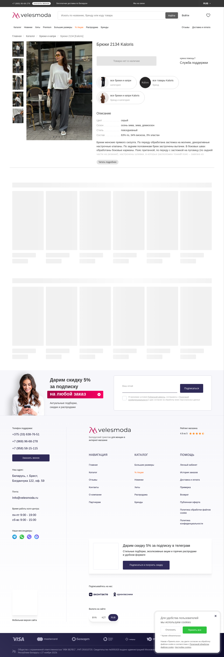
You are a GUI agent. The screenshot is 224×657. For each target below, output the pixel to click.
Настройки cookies (183, 647)
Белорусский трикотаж (100, 437)
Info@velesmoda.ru (25, 497)
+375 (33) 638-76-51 (25, 434)
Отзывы (186, 27)
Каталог (17, 27)
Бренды (104, 27)
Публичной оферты (156, 397)
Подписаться (191, 388)
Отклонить (170, 630)
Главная (93, 465)
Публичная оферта (190, 502)
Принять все (194, 630)
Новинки (28, 27)
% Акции (79, 27)
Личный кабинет (188, 465)
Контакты (94, 487)
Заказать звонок (30, 458)
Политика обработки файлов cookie (195, 511)
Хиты (37, 27)
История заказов (189, 472)
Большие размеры (63, 27)
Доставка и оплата (201, 27)
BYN (94, 617)
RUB (113, 617)
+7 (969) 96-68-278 (25, 441)
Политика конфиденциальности (191, 522)
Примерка (185, 487)
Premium (47, 27)
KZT (104, 617)
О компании (95, 494)
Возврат (184, 494)
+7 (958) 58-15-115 (25, 448)
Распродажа (92, 27)
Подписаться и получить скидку (146, 565)
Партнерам (95, 502)
